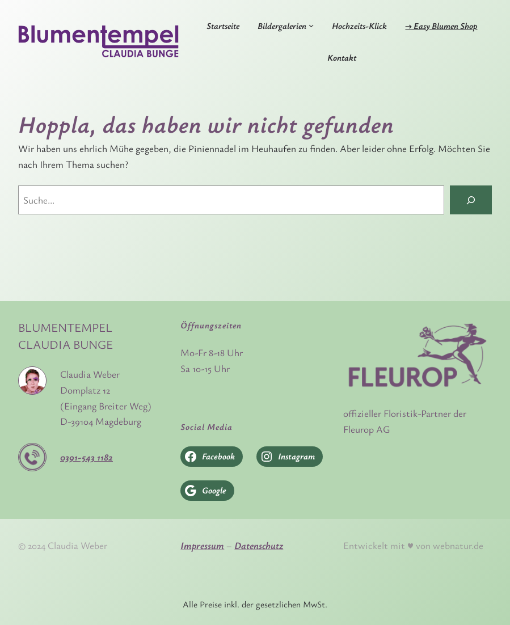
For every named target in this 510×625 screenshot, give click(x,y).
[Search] (471, 199)
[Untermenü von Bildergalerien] (311, 25)
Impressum (202, 545)
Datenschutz (258, 545)
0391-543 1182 (86, 456)
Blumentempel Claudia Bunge (65, 335)
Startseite (222, 25)
